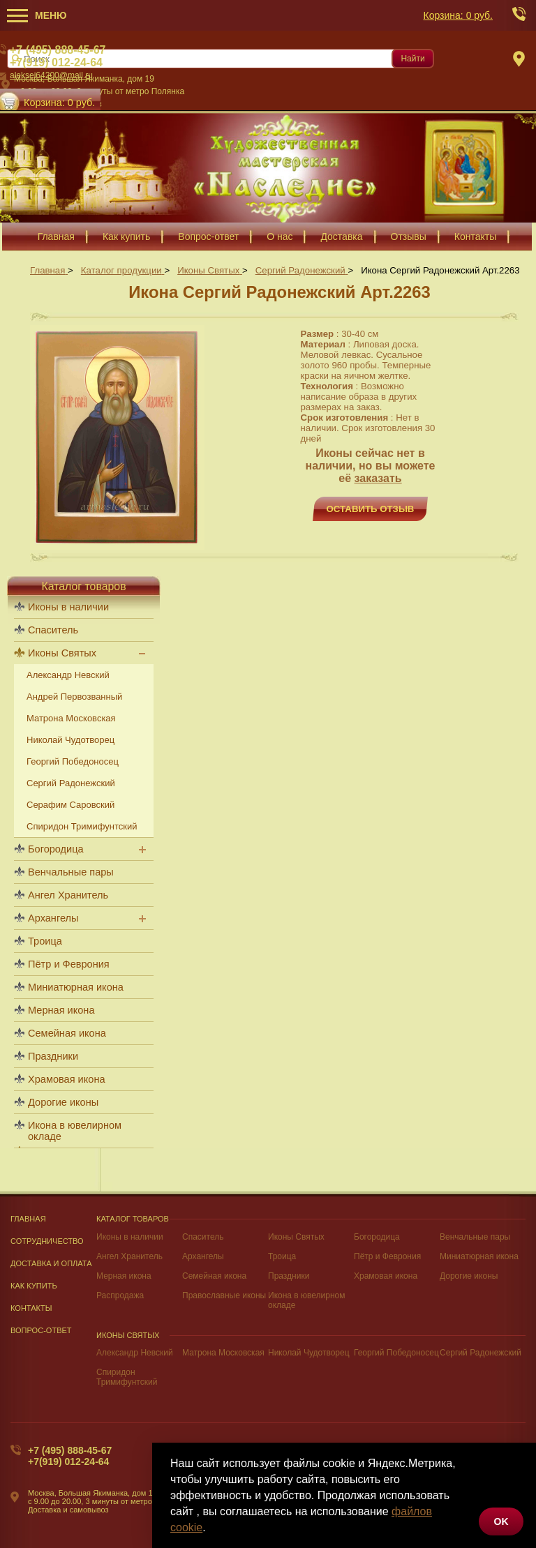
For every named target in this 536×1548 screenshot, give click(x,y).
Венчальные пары (71, 872)
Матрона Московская (223, 1353)
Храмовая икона (66, 1079)
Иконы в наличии (129, 1237)
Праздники (53, 1056)
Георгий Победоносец (396, 1353)
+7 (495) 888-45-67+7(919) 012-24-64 (70, 1456)
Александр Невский (134, 1353)
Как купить (33, 1286)
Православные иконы (224, 1295)
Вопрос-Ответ (41, 1330)
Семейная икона (67, 1033)
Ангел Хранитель (68, 895)
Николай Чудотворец (309, 1353)
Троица (45, 941)
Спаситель (202, 1237)
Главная (28, 1219)
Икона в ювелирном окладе (74, 1131)
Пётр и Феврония (69, 964)
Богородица (56, 849)
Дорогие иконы (63, 1102)
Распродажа (120, 1295)
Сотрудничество (47, 1241)
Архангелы (53, 918)
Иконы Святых (296, 1237)
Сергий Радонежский (480, 1353)
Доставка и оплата (51, 1263)
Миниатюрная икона (76, 987)
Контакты (31, 1308)
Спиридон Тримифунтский (82, 826)
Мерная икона (61, 1010)
